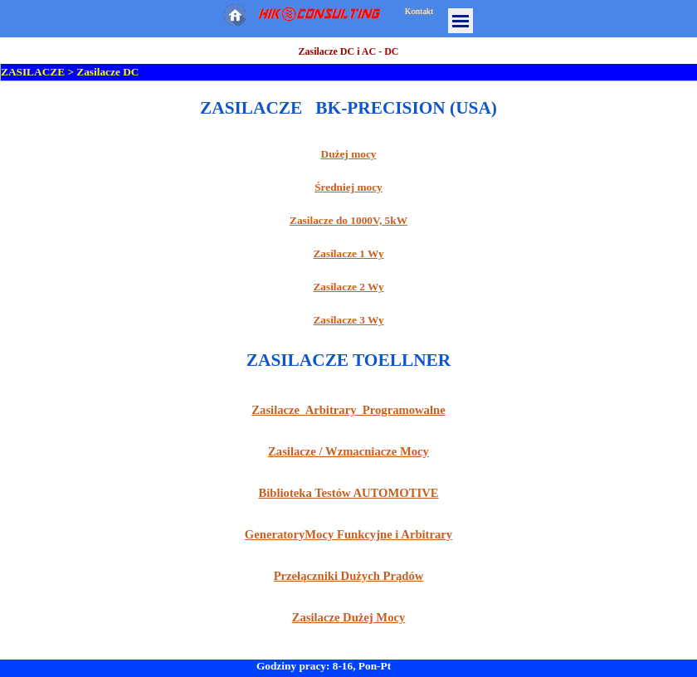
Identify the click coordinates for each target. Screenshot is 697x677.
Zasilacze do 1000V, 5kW (348, 220)
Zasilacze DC (107, 72)
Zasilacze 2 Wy (348, 286)
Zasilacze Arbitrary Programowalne (348, 409)
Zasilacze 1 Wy (348, 253)
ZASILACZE (33, 72)
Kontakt (419, 11)
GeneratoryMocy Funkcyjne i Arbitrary (348, 534)
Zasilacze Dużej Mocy (349, 617)
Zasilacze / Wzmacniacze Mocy (348, 451)
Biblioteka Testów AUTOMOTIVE (348, 492)
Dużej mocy (349, 154)
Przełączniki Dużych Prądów (349, 575)
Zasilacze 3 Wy (348, 320)
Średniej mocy (348, 187)
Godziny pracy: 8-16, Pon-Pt (323, 666)
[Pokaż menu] (460, 20)
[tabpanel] (348, 212)
